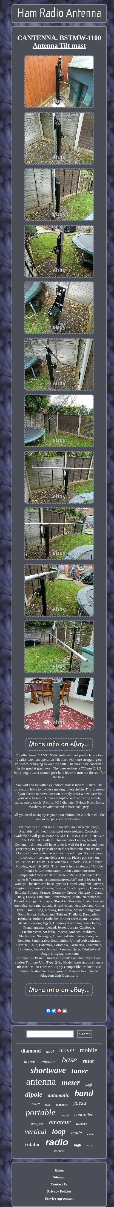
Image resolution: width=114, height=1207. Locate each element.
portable (40, 1112)
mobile (88, 1050)
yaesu (79, 1102)
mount (66, 1050)
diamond (31, 1051)
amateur (60, 1122)
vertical (35, 1131)
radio (56, 1142)
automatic (58, 1095)
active (29, 1061)
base (69, 1059)
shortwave (48, 1070)
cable (90, 1134)
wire (36, 1103)
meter (70, 1082)
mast (47, 1104)
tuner (80, 1071)
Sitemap (59, 1177)
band (84, 1093)
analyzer (37, 1124)
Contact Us (59, 1184)
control (59, 1151)
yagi (89, 1085)
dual (50, 1051)
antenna (41, 1081)
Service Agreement (59, 1198)
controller (83, 1114)
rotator (32, 1144)
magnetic (62, 1104)
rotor (88, 1061)
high (77, 1145)
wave (90, 1145)
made (76, 1132)
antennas (48, 1061)
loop (59, 1131)
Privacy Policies (59, 1191)
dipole (33, 1094)
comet (65, 1115)
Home (59, 1170)
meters (81, 1123)
